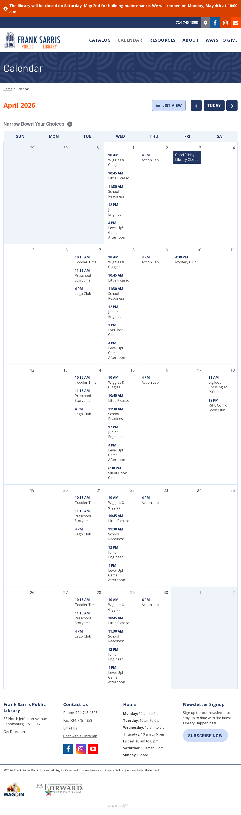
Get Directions (15, 731)
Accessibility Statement (143, 770)
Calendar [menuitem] (130, 40)
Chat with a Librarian (80, 736)
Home (7, 89)
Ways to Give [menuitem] (222, 40)
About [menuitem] (190, 40)
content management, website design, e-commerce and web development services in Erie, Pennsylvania (120, 805)
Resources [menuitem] (162, 40)
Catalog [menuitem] (100, 40)
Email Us (70, 728)
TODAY (214, 105)
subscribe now (205, 735)
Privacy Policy (114, 770)
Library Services (90, 770)
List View (169, 105)
